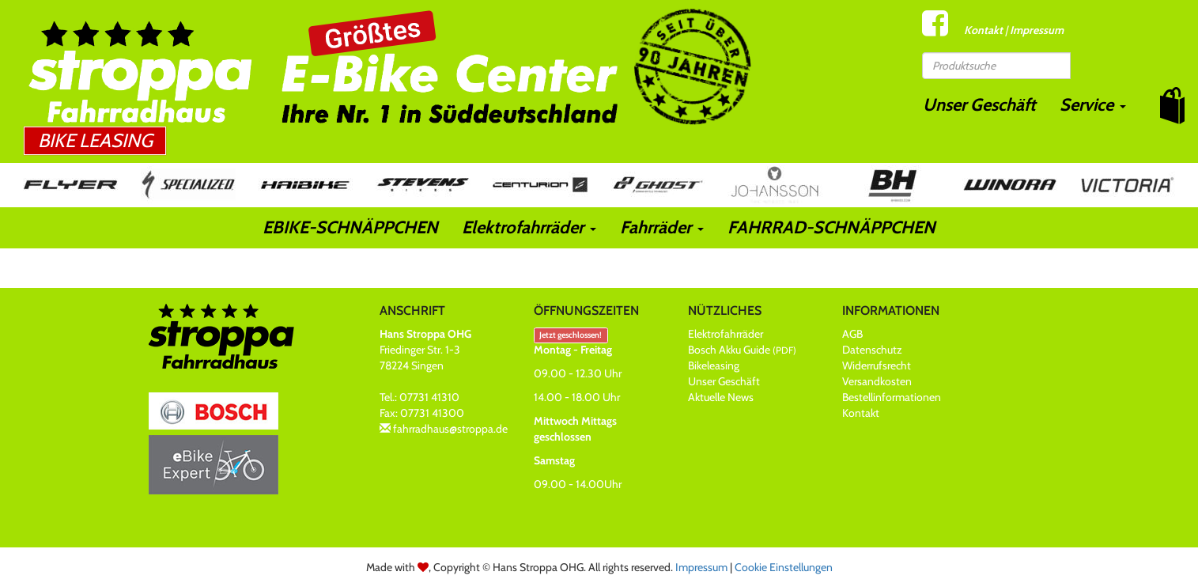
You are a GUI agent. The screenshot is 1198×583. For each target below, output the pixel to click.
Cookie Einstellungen (784, 567)
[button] (1172, 105)
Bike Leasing (95, 140)
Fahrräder (662, 227)
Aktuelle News (721, 397)
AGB (852, 334)
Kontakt (983, 30)
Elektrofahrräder (529, 227)
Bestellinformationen (891, 397)
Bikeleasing (713, 365)
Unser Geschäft (979, 104)
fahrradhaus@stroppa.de (450, 429)
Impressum (1037, 30)
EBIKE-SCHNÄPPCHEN (350, 227)
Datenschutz (872, 350)
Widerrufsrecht (876, 365)
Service (1093, 104)
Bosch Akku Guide (742, 350)
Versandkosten (877, 381)
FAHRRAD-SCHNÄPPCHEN (831, 227)
